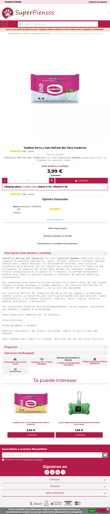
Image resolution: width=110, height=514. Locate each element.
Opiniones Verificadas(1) (19, 353)
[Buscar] (58, 24)
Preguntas (10, 347)
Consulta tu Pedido (13, 2)
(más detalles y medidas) (55, 166)
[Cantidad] (28, 180)
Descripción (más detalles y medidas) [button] (27, 253)
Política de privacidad (32, 459)
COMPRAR (83, 181)
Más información (103, 510)
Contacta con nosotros (98, 2)
